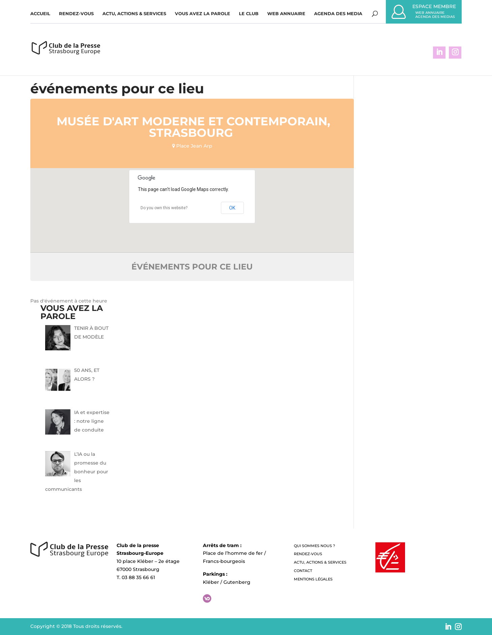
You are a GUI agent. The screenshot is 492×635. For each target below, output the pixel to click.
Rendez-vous (76, 13)
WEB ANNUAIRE (286, 13)
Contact (303, 570)
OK (232, 208)
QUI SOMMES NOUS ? (314, 545)
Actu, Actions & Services (134, 13)
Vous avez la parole (202, 13)
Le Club (248, 13)
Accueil (40, 13)
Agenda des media (338, 13)
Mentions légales (313, 579)
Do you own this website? (164, 207)
